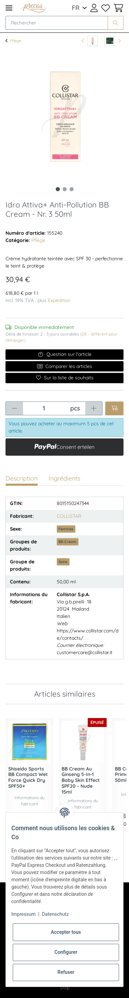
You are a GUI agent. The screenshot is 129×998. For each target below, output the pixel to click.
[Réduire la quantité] (14, 408)
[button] (94, 8)
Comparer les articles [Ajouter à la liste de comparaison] (65, 366)
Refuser (65, 972)
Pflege (38, 240)
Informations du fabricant (29, 800)
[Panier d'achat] (117, 8)
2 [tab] (65, 189)
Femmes (65, 528)
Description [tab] (21, 478)
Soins (62, 561)
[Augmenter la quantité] (93, 408)
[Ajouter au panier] (114, 408)
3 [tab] (71, 189)
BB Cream (67, 541)
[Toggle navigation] (9, 7)
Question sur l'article (64, 354)
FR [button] (75, 8)
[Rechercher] (57, 23)
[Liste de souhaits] (105, 8)
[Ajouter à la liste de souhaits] (64, 378)
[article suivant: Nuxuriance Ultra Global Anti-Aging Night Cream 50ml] (112, 40)
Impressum (23, 914)
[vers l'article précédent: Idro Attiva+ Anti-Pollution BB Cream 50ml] (89, 40)
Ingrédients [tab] (64, 478)
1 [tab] (58, 189)
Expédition (59, 300)
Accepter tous (66, 932)
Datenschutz (55, 914)
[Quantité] (44, 408)
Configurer (65, 952)
